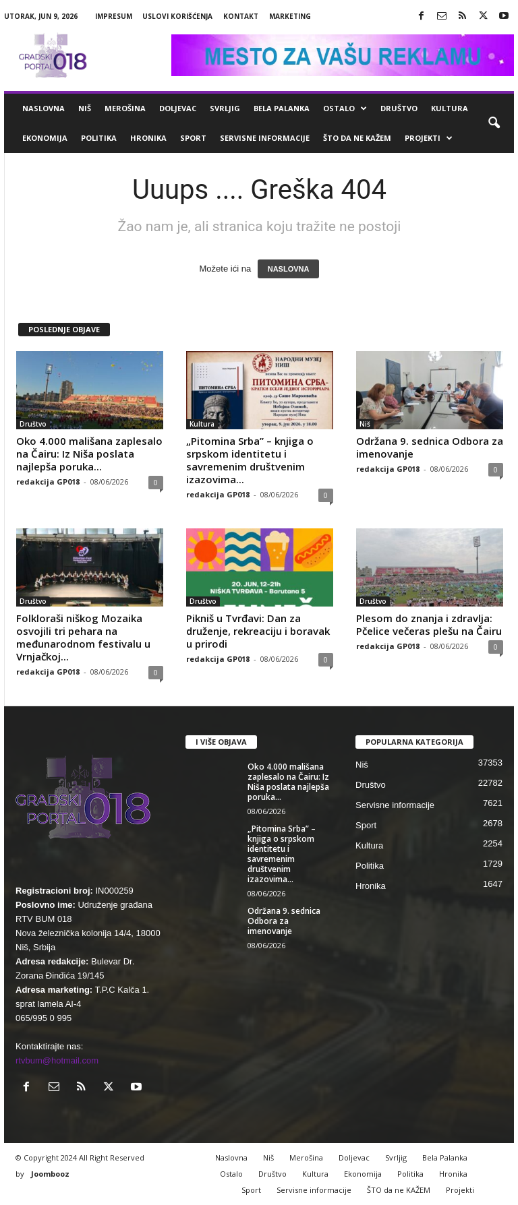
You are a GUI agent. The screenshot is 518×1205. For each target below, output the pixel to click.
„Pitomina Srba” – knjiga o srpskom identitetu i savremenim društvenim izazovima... (250, 460)
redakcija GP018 (48, 481)
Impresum (113, 16)
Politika (99, 138)
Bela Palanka (282, 108)
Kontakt (240, 16)
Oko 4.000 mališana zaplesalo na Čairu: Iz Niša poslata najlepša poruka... (89, 453)
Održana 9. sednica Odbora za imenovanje (429, 447)
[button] (494, 123)
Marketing (290, 16)
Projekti (429, 138)
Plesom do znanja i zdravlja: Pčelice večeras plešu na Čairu (429, 624)
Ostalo (345, 108)
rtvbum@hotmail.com (57, 1060)
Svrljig (225, 108)
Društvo (399, 108)
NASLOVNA (289, 269)
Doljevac (177, 108)
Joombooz (50, 1174)
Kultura (449, 108)
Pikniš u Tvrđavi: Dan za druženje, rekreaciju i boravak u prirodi (258, 630)
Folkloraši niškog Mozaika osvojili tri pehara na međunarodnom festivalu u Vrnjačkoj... (83, 637)
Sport (193, 138)
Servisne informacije (265, 138)
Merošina (125, 108)
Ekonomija (44, 138)
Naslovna (43, 108)
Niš (84, 108)
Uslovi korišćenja (177, 16)
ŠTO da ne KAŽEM (357, 138)
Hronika (148, 138)
